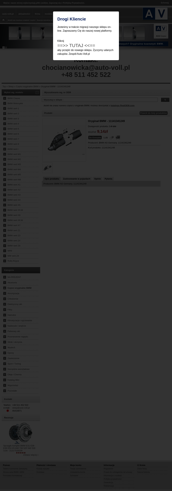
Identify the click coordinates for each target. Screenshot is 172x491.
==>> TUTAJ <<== (76, 45)
